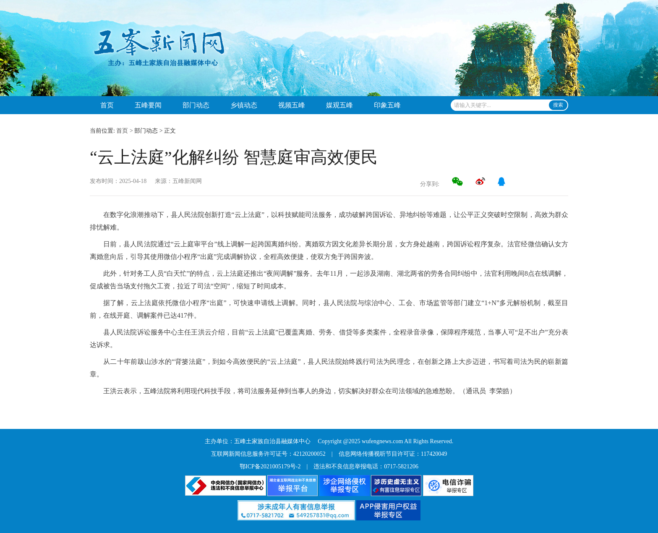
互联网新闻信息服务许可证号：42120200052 (268, 454)
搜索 (558, 105)
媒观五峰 (339, 105)
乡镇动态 (243, 105)
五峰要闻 (148, 105)
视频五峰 (291, 105)
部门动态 (196, 105)
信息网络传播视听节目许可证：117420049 (393, 454)
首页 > (124, 131)
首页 (107, 105)
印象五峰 (387, 105)
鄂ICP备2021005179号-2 (270, 466)
